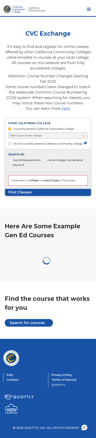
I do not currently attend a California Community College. (50, 143)
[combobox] (48, 136)
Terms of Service (64, 380)
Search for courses (27, 323)
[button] (84, 427)
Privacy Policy (62, 375)
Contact (13, 380)
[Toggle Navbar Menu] (89, 9)
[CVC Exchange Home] (19, 358)
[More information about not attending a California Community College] (85, 143)
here (66, 108)
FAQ (10, 375)
